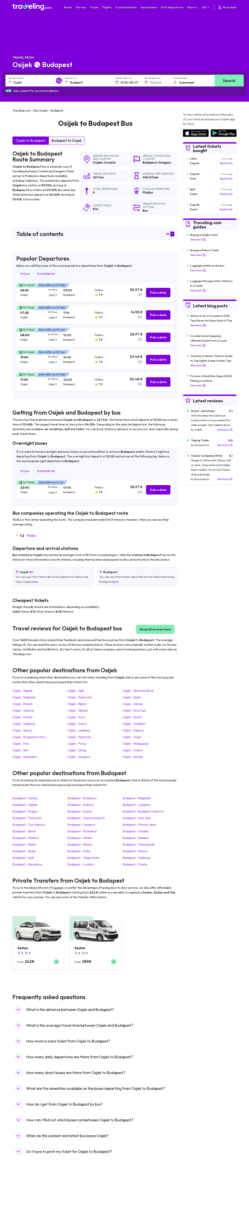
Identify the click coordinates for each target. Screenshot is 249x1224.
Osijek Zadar (132, 697)
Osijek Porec (77, 744)
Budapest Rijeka (24, 844)
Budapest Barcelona (27, 864)
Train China (133, 1200)
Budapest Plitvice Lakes (139, 825)
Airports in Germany (195, 1217)
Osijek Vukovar (23, 710)
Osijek (97, 162)
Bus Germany (78, 1200)
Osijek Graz (76, 717)
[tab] (95, 292)
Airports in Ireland (193, 1200)
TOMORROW (45, 274)
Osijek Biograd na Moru (29, 737)
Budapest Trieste (135, 864)
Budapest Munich (80, 844)
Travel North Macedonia (29, 1196)
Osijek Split (76, 691)
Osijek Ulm (20, 750)
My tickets (227, 7)
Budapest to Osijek (67, 140)
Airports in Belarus (193, 1204)
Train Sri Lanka (135, 1196)
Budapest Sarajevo (81, 825)
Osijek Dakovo (133, 730)
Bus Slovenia (78, 1204)
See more (198, 239)
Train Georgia (135, 1204)
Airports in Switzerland (196, 1208)
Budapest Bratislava (82, 798)
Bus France (77, 1212)
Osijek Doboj (77, 724)
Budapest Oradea (136, 831)
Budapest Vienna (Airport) (86, 818)
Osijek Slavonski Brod (138, 691)
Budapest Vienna (24, 798)
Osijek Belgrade (24, 697)
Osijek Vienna (133, 704)
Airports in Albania (193, 1221)
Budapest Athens (80, 838)
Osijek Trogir (132, 737)
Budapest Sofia (79, 851)
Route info (226, 163)
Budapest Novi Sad (136, 818)
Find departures (172, 7)
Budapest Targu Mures (83, 858)
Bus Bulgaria (78, 1196)
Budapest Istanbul (135, 838)
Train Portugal (135, 1192)
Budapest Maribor (25, 838)
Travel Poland (22, 1221)
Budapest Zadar (24, 851)
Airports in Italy (191, 1212)
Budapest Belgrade (137, 798)
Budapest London (81, 864)
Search (229, 80)
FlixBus (31, 536)
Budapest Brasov (135, 851)
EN (206, 7)
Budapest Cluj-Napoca (28, 825)
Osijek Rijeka (77, 704)
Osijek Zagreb (22, 691)
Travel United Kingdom (28, 1192)
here (35, 581)
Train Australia (135, 1208)
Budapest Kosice (80, 811)
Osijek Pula (20, 744)
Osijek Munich (22, 704)
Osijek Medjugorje (136, 744)
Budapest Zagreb (25, 805)
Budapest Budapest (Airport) (143, 811)
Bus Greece (77, 1208)
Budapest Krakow (81, 805)
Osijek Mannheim (24, 757)
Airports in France (193, 1196)
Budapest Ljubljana (136, 805)
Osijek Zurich (132, 717)
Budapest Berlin (24, 831)
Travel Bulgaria (23, 1200)
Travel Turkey (22, 1212)
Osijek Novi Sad (134, 710)
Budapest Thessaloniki (138, 844)
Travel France (23, 1217)
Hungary (164, 162)
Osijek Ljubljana (79, 730)
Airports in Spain (192, 1192)
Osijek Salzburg (23, 724)
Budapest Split (23, 858)
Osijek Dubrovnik (80, 697)
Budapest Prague (25, 811)
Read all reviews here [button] (155, 629)
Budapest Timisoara (26, 818)
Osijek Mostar (22, 717)
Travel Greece (23, 1204)
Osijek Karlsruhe (79, 737)
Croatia (109, 162)
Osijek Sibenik (78, 710)
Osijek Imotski (133, 757)
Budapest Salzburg (136, 858)
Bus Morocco (78, 1192)
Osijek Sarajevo (79, 757)
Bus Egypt (76, 1217)
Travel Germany (24, 1208)
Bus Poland (77, 1221)
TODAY (24, 274)
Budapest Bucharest (82, 831)
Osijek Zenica (22, 730)
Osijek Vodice (133, 750)
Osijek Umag (77, 750)
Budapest (150, 162)
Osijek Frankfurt (134, 724)
